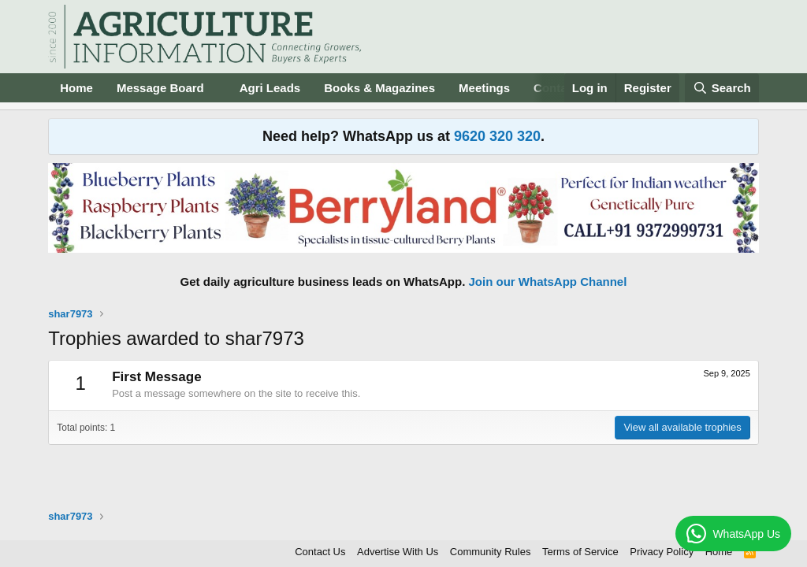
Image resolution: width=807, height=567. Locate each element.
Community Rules (490, 552)
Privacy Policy (662, 552)
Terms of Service (580, 552)
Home (76, 87)
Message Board (160, 87)
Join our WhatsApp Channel (548, 281)
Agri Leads (270, 87)
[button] (217, 87)
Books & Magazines (379, 87)
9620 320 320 (497, 136)
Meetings (484, 87)
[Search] (722, 87)
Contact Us (320, 552)
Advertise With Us (397, 552)
